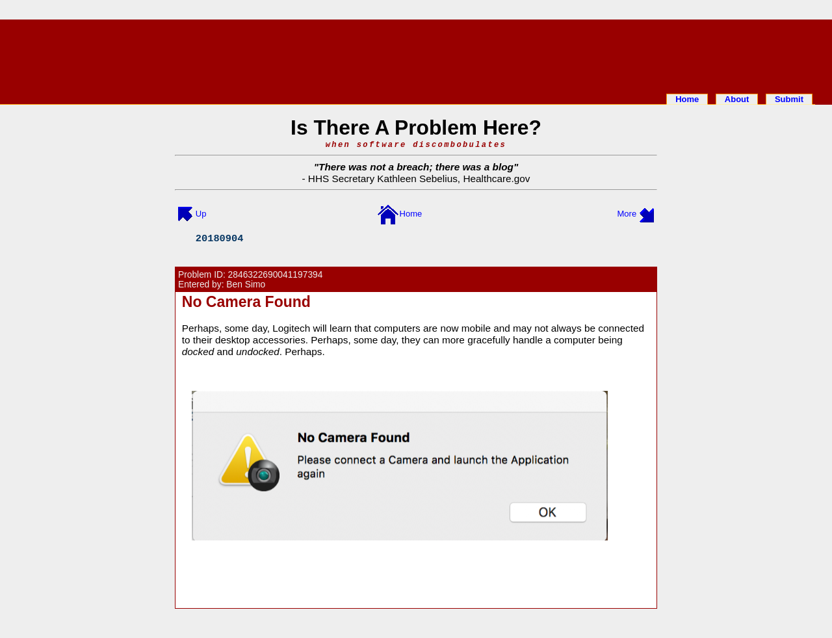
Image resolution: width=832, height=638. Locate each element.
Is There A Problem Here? (416, 127)
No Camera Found (246, 301)
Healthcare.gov (496, 178)
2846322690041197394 (275, 275)
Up (201, 214)
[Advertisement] (416, 54)
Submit (789, 99)
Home (687, 99)
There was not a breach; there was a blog (416, 166)
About (737, 99)
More (627, 214)
